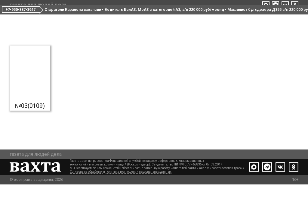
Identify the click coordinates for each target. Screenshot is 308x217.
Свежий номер (86, 17)
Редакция (159, 17)
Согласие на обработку (86, 204)
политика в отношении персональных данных (138, 204)
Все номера (125, 17)
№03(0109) (30, 129)
